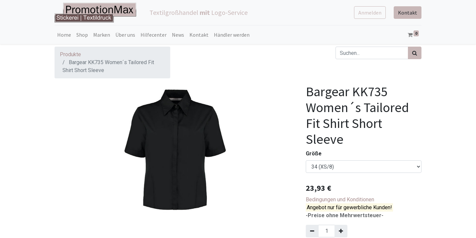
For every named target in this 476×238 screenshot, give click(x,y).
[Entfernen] (312, 231)
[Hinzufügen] (341, 231)
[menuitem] (64, 34)
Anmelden (369, 12)
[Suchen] (414, 53)
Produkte (70, 54)
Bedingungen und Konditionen (340, 199)
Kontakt (407, 12)
